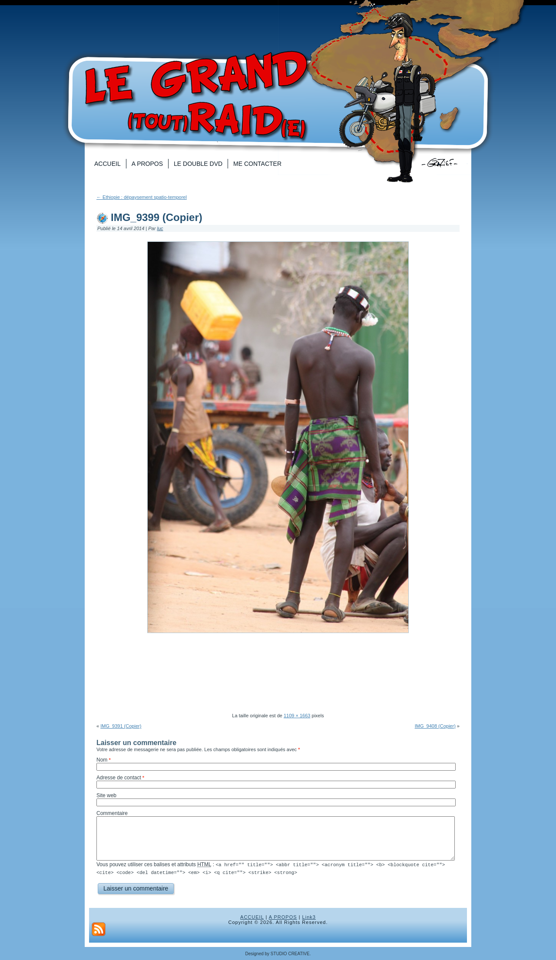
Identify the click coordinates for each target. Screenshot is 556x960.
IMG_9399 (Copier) (156, 217)
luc (160, 228)
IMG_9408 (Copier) (435, 726)
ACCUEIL (252, 916)
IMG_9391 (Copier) (120, 726)
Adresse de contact (118, 778)
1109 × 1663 (297, 715)
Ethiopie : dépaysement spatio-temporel (141, 197)
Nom (101, 760)
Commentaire (112, 813)
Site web (106, 795)
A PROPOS (283, 916)
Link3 (309, 916)
